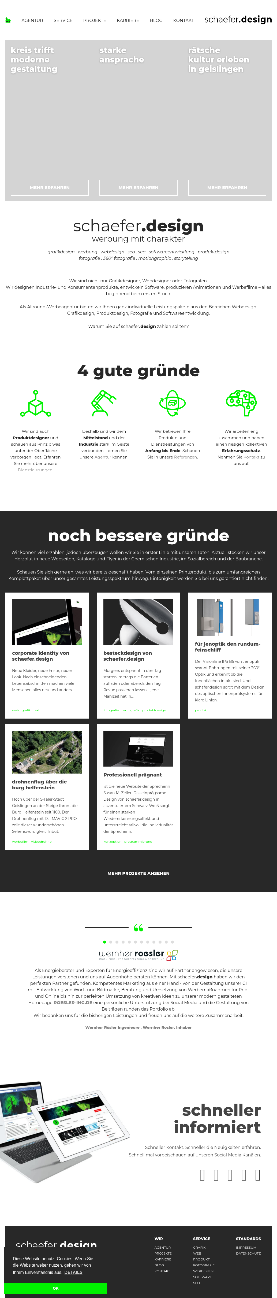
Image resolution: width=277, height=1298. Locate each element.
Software (202, 1277)
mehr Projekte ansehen (138, 873)
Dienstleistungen (35, 469)
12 (172, 942)
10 (160, 942)
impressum (246, 1247)
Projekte (94, 20)
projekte (163, 1253)
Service (63, 20)
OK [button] (56, 1288)
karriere (163, 1259)
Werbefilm (203, 1271)
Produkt (201, 1259)
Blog (156, 20)
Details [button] (74, 1272)
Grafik (199, 1247)
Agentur (32, 20)
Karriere (128, 20)
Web (197, 1253)
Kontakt (183, 20)
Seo (196, 1283)
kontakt (162, 1271)
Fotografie (204, 1265)
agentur (163, 1247)
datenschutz (248, 1253)
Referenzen (185, 457)
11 (166, 942)
